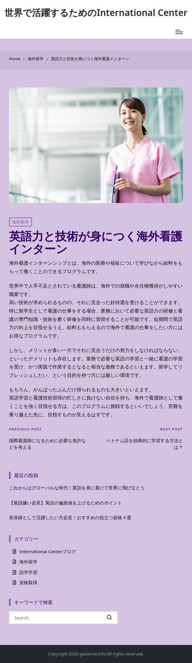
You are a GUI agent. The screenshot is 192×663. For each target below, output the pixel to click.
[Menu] (179, 32)
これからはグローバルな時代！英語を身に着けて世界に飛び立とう (77, 488)
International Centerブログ (47, 551)
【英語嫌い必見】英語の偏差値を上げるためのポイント (65, 503)
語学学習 (28, 572)
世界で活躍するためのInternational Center (96, 12)
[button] (109, 617)
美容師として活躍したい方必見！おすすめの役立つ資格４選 (70, 517)
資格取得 (28, 582)
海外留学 (20, 222)
